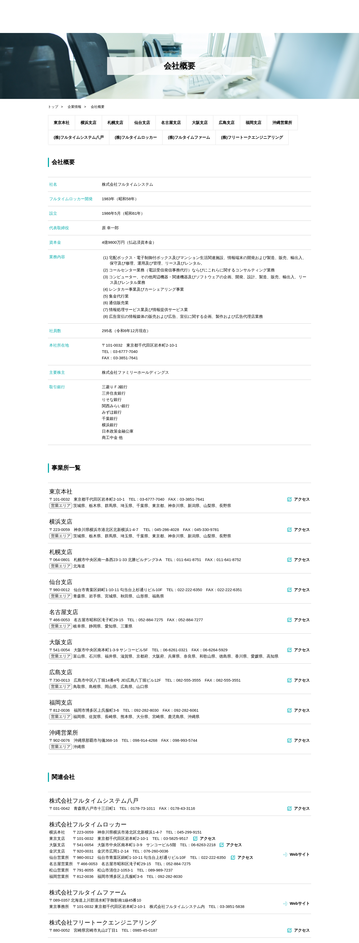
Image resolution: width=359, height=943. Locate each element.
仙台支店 (142, 122)
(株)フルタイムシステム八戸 (79, 137)
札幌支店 (115, 122)
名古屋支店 (171, 122)
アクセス (302, 499)
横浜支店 (88, 122)
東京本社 (61, 122)
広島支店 (227, 122)
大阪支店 (200, 122)
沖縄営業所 (282, 122)
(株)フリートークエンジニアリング (252, 137)
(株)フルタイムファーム (189, 137)
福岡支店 (253, 122)
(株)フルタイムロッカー (136, 137)
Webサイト (300, 854)
